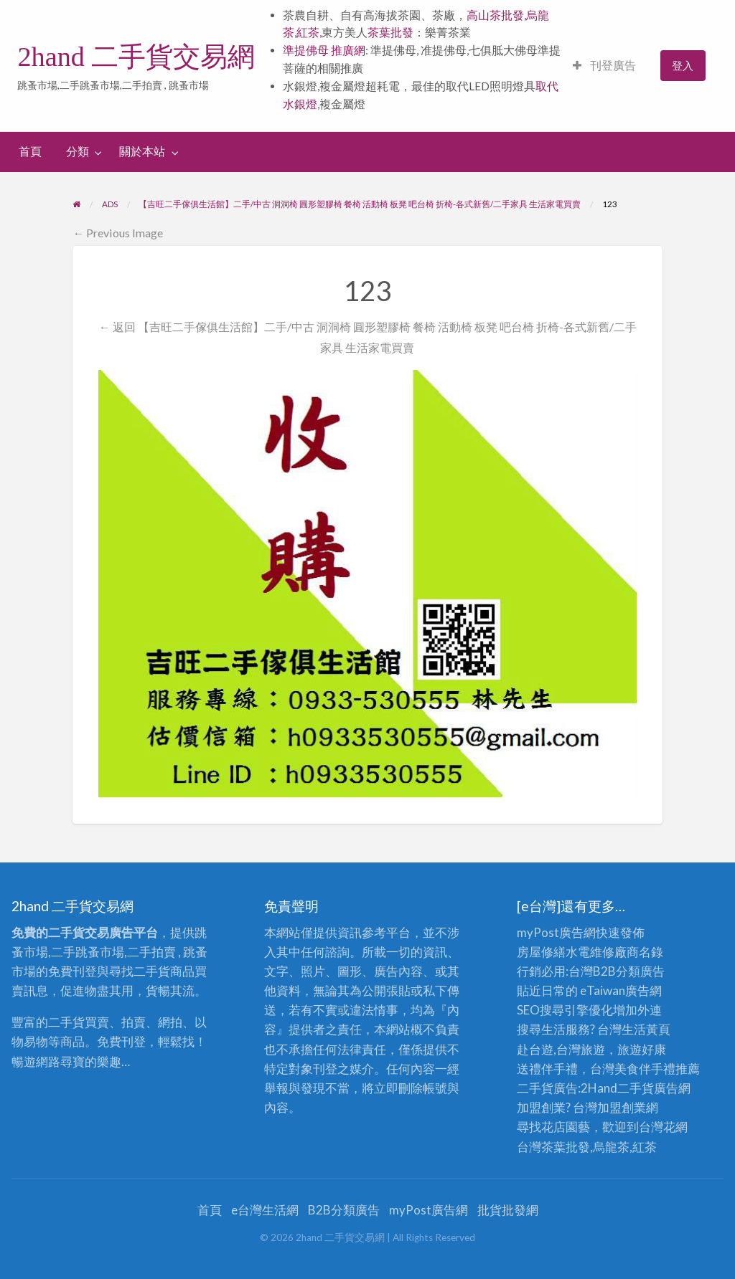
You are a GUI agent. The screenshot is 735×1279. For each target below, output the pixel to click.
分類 (77, 151)
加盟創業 (621, 1107)
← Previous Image (117, 232)
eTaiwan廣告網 (621, 990)
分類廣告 (640, 971)
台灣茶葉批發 (553, 1146)
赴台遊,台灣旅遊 (561, 1049)
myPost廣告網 (556, 932)
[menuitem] (604, 66)
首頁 (30, 151)
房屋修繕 (541, 951)
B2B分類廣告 (344, 1209)
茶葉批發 (390, 32)
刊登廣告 (604, 65)
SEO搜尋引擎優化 (565, 1009)
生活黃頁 (646, 1029)
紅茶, (309, 32)
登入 (682, 65)
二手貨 (635, 1087)
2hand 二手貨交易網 (136, 57)
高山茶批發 (495, 15)
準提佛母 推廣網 (324, 50)
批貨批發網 (507, 1209)
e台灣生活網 (265, 1209)
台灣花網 (663, 1126)
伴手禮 (657, 1068)
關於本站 (142, 151)
